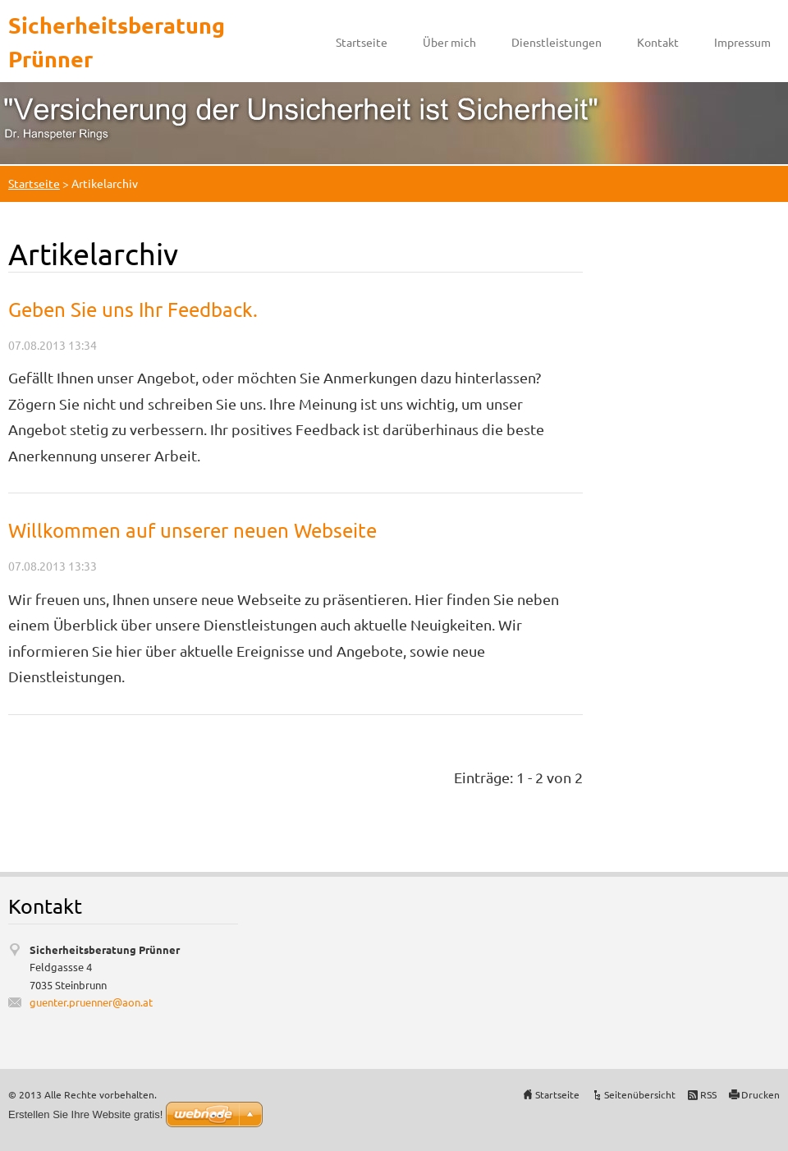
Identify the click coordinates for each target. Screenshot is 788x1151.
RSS (708, 1094)
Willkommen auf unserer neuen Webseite (192, 530)
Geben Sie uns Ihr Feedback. (133, 309)
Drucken (760, 1094)
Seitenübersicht (640, 1094)
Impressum (742, 41)
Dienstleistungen (556, 41)
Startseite (361, 41)
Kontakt (658, 41)
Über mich (449, 41)
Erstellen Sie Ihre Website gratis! (85, 1114)
